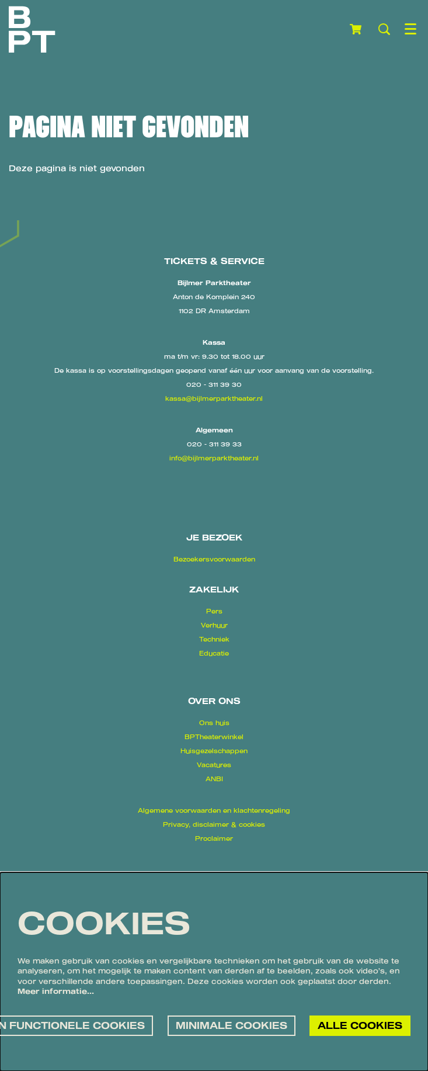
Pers (214, 611)
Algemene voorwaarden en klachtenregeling (214, 810)
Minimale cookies (231, 1025)
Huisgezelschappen (214, 750)
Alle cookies (360, 1025)
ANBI (214, 778)
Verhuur (214, 625)
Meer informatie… (56, 991)
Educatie (214, 653)
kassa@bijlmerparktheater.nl (214, 398)
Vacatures (214, 764)
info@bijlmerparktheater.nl (214, 458)
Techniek (214, 639)
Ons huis (214, 722)
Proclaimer (214, 838)
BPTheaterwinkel (214, 736)
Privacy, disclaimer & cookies (214, 824)
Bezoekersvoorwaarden (214, 559)
